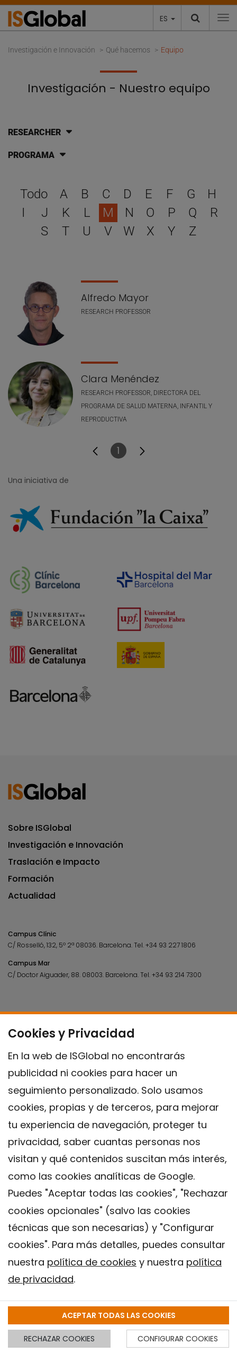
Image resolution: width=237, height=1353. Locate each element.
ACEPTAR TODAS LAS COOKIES (119, 1315)
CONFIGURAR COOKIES (178, 1338)
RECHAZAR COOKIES (59, 1338)
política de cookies (91, 1262)
